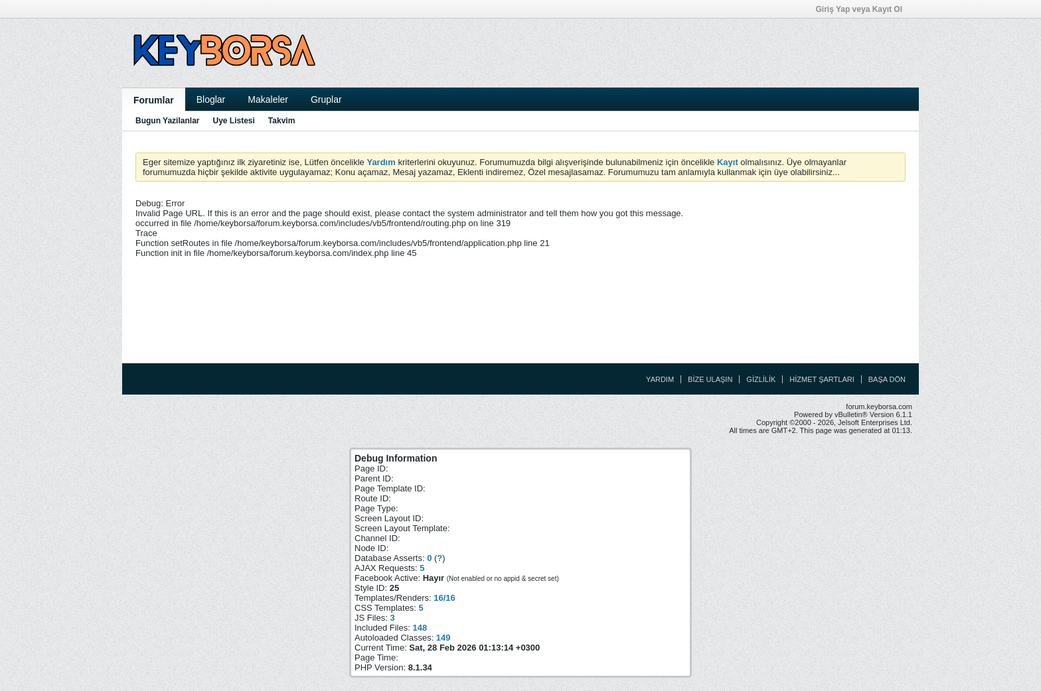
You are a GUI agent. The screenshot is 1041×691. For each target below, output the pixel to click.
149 (443, 638)
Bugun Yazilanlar (167, 120)
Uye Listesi (233, 120)
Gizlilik (760, 379)
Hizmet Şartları (821, 379)
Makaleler (268, 99)
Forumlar (153, 100)
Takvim (281, 120)
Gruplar (326, 99)
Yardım (660, 379)
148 (419, 628)
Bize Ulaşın (710, 379)
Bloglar (211, 99)
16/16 (444, 598)
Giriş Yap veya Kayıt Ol (863, 9)
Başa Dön (887, 379)
